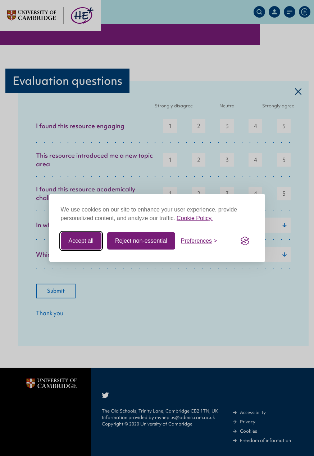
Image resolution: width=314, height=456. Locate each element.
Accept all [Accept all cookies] (81, 241)
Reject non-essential (141, 241)
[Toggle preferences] (199, 241)
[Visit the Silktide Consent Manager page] (245, 241)
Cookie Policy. (195, 218)
